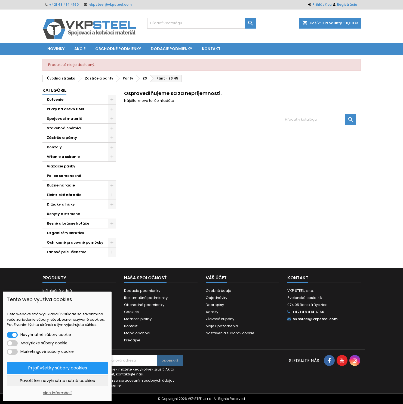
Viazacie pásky (61, 166)
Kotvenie (55, 99)
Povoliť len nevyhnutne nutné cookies (57, 380)
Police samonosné (64, 175)
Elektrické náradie (64, 194)
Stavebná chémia (64, 128)
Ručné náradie (61, 185)
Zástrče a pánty (62, 137)
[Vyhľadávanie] (201, 23)
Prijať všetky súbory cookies (57, 368)
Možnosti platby (138, 319)
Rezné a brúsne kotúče (68, 223)
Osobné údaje (218, 290)
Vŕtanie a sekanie (63, 156)
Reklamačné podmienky (146, 297)
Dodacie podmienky (171, 48)
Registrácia (347, 4)
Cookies (131, 311)
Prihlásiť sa (322, 4)
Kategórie (54, 90)
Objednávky (216, 297)
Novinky (55, 48)
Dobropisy (215, 304)
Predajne (132, 340)
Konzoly (54, 147)
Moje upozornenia (222, 326)
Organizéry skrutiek (65, 232)
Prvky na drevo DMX (65, 109)
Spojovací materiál (65, 118)
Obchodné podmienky (118, 48)
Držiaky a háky (61, 204)
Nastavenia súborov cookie (230, 333)
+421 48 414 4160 (64, 4)
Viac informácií (57, 393)
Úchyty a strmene (63, 213)
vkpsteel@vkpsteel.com (110, 4)
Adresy (212, 311)
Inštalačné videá (57, 290)
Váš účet (216, 278)
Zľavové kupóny (220, 319)
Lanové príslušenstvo (67, 252)
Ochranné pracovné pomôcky (75, 242)
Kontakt (211, 48)
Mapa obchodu (138, 333)
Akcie (79, 48)
